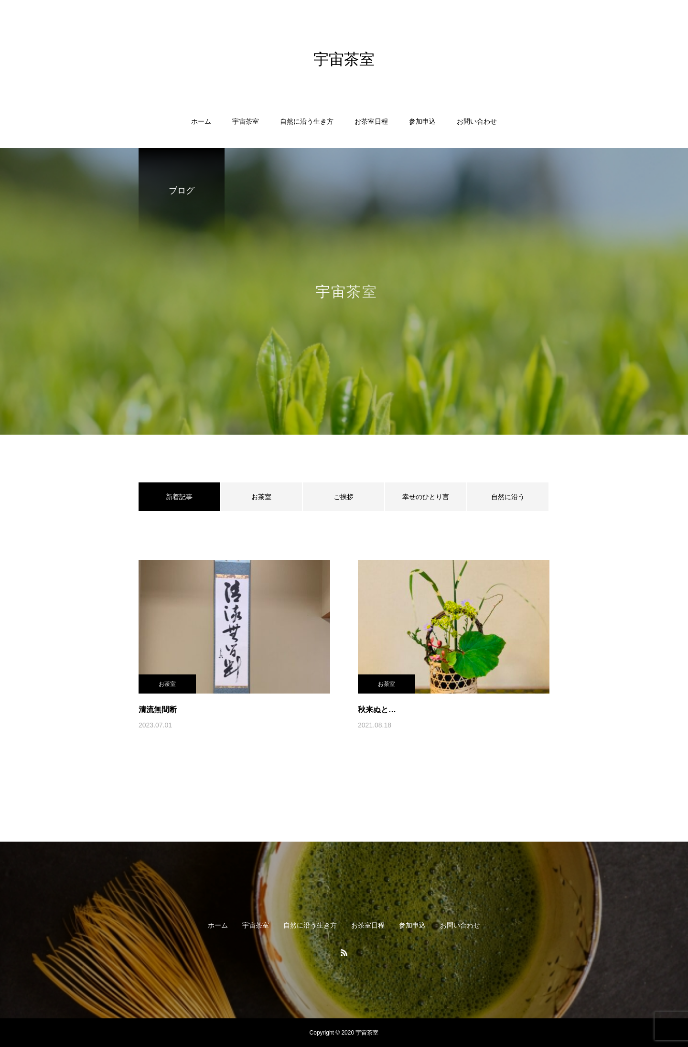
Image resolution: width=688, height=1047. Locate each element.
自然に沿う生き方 (306, 121)
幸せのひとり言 (425, 497)
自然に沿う (508, 497)
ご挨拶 (343, 497)
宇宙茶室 (245, 121)
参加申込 (422, 121)
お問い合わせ (477, 121)
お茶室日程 (371, 121)
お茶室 (261, 497)
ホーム (201, 121)
